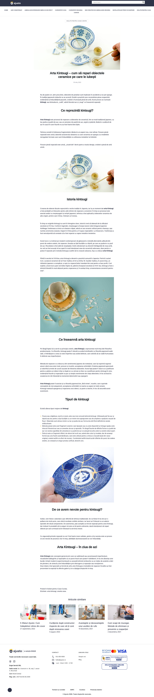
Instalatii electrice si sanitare (123, 10)
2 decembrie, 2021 (121, 618)
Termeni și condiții (58, 690)
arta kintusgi (51, 591)
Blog (80, 659)
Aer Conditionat (16, 10)
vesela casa (61, 591)
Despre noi (82, 656)
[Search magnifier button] (143, 2)
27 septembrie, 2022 (33, 617)
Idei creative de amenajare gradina (97, 10)
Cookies (82, 690)
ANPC (72, 690)
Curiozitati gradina (75, 10)
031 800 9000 (58, 656)
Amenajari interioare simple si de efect (39, 10)
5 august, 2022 (62, 618)
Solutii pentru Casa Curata (76, 21)
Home (6, 10)
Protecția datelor (96, 690)
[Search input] (117, 2)
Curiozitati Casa (60, 10)
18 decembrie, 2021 (92, 617)
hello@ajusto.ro (59, 660)
